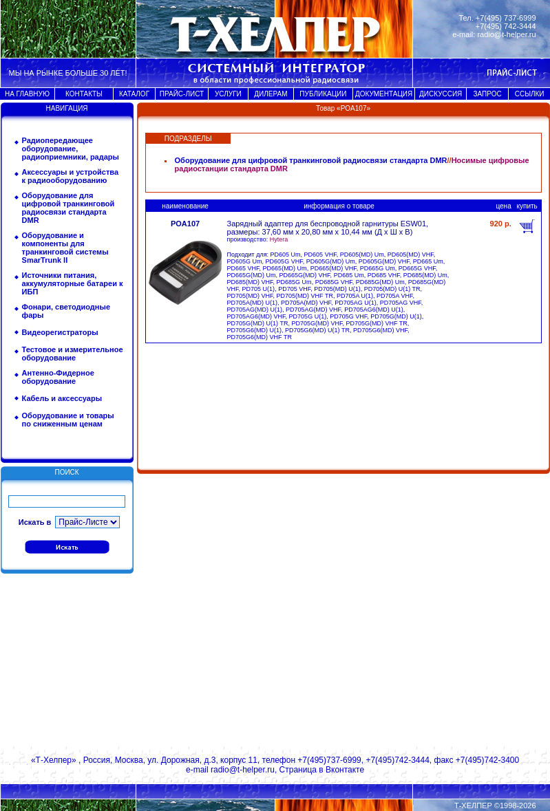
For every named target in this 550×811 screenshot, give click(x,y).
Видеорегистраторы (60, 332)
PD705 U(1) (258, 288)
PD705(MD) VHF (250, 295)
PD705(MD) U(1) (337, 288)
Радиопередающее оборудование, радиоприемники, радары (70, 148)
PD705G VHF (348, 316)
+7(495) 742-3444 (506, 26)
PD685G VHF (333, 282)
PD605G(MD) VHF (384, 261)
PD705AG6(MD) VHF (256, 316)
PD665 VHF (243, 268)
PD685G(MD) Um (380, 282)
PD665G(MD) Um (251, 275)
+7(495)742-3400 (487, 760)
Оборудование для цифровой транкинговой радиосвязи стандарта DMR (68, 207)
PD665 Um (428, 261)
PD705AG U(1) (356, 302)
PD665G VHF (417, 268)
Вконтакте (345, 770)
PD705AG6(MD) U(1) (373, 309)
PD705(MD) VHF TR (305, 295)
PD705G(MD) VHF (316, 323)
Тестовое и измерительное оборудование (72, 353)
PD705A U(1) (355, 295)
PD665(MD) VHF (333, 268)
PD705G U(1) (308, 316)
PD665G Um (377, 268)
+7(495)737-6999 (329, 760)
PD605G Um (244, 261)
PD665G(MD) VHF (304, 275)
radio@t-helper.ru (506, 34)
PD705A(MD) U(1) (252, 302)
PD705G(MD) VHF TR (376, 323)
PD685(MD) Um (425, 275)
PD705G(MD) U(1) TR (257, 323)
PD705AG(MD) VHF (313, 309)
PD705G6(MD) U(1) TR (317, 330)
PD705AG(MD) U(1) (255, 309)
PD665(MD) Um (285, 268)
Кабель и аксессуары (62, 398)
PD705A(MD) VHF (306, 302)
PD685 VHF (384, 275)
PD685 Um (349, 275)
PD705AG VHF (400, 302)
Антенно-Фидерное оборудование (58, 377)
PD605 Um (286, 254)
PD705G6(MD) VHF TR (259, 337)
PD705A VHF (395, 295)
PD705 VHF (294, 288)
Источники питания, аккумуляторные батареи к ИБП (72, 283)
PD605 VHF (320, 254)
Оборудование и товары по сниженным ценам (68, 419)
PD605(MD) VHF (411, 254)
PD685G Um (294, 282)
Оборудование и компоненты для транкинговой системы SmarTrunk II (65, 247)
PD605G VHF (284, 261)
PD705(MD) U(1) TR (392, 288)
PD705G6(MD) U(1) (254, 330)
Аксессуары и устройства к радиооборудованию (70, 176)
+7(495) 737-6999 (506, 18)
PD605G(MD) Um (330, 261)
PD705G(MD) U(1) (396, 316)
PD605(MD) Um (362, 254)
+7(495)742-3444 (397, 760)
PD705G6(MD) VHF (380, 330)
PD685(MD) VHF (250, 282)
